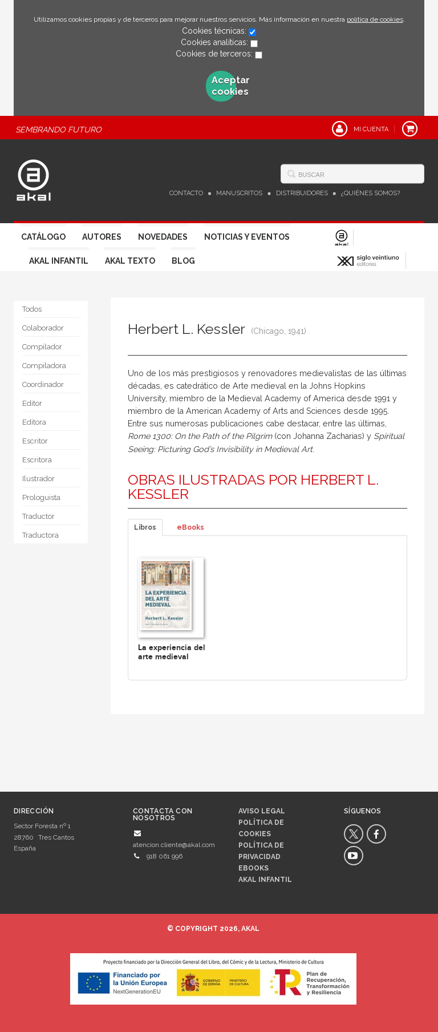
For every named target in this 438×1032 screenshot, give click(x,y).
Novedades (163, 236)
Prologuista (41, 497)
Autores (101, 236)
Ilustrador (38, 478)
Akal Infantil (58, 260)
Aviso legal (261, 811)
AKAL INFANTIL (265, 880)
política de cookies (375, 19)
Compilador (42, 346)
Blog (183, 260)
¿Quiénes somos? (370, 193)
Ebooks (253, 868)
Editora (34, 422)
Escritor (35, 441)
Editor (32, 403)
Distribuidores (302, 193)
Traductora (40, 535)
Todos (32, 309)
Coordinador (43, 384)
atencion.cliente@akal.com (174, 845)
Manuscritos (239, 193)
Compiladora (44, 365)
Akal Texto (130, 260)
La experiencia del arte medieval (171, 652)
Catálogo (43, 236)
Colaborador (43, 328)
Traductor (38, 516)
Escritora (37, 459)
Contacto (186, 193)
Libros (145, 527)
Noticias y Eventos (247, 236)
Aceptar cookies (224, 86)
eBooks (190, 527)
